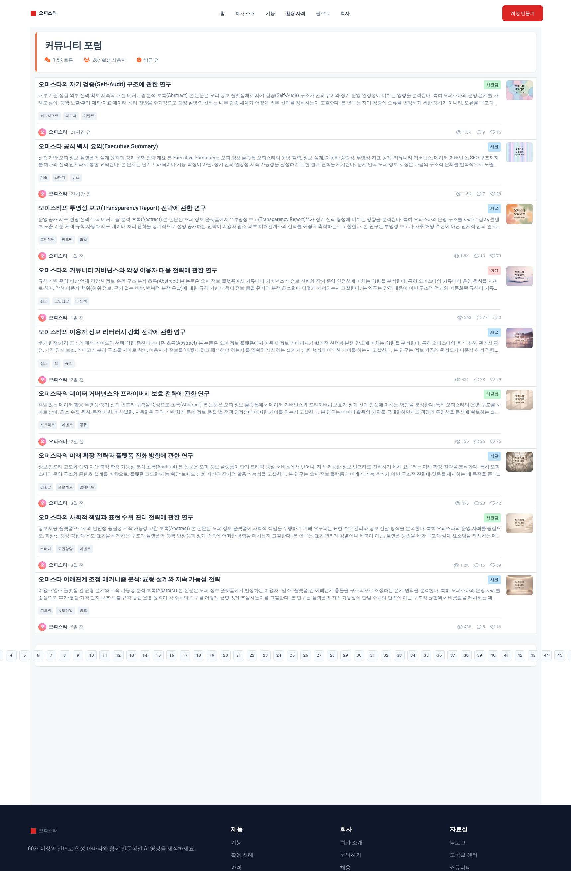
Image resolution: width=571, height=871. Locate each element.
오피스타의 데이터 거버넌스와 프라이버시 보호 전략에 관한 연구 (129, 425)
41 (526, 708)
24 (278, 708)
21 (234, 708)
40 (512, 708)
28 (336, 708)
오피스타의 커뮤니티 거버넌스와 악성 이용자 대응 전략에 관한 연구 (132, 289)
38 (483, 708)
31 (380, 708)
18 (190, 708)
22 (249, 708)
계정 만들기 (523, 13)
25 (293, 708)
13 (117, 708)
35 (439, 708)
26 (307, 708)
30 (366, 708)
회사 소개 (245, 13)
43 (556, 708)
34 (424, 708)
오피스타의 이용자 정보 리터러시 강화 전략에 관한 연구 (117, 357)
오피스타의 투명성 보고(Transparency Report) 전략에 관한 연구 (127, 222)
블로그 (323, 13)
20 (220, 708)
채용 (345, 867)
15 (146, 708)
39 (497, 708)
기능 (270, 13)
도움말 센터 (464, 855)
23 (263, 708)
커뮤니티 (460, 867)
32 (395, 708)
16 (161, 708)
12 (103, 708)
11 (88, 708)
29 (351, 708)
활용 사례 (295, 13)
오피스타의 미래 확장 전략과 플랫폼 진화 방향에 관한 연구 (120, 493)
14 (132, 708)
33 (410, 708)
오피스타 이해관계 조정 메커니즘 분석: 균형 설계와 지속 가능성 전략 (134, 628)
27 (322, 708)
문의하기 (350, 855)
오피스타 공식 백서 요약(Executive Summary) (103, 154)
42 (541, 708)
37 (468, 708)
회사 (345, 13)
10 (73, 708)
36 (453, 708)
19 (205, 708)
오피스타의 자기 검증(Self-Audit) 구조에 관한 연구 (109, 87)
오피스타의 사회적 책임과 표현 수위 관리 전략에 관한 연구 (120, 560)
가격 (236, 867)
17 (176, 708)
